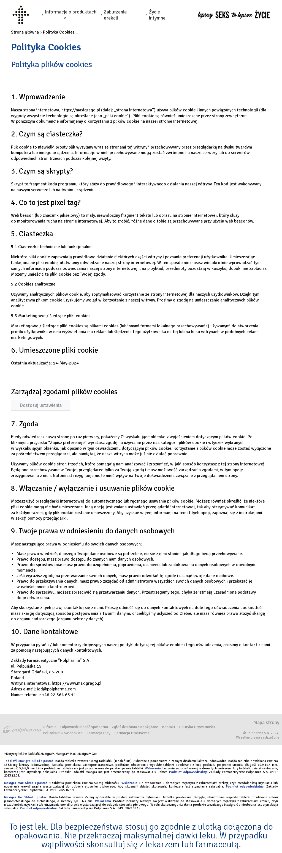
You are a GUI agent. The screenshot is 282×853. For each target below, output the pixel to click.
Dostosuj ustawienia (41, 405)
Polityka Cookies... (60, 32)
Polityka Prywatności (197, 726)
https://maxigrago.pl (80, 110)
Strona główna (25, 32)
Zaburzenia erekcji (115, 15)
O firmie (49, 726)
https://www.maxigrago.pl (76, 683)
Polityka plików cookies (63, 732)
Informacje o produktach (70, 14)
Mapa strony (266, 722)
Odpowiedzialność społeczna (84, 726)
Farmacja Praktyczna (132, 732)
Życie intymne (157, 15)
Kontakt (168, 726)
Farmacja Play (98, 732)
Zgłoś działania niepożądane (135, 726)
